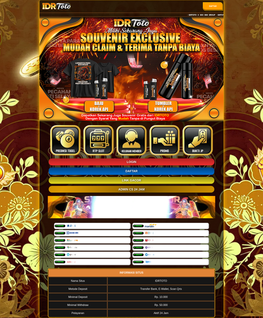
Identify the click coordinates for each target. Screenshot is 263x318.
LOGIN (131, 162)
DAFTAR (213, 6)
